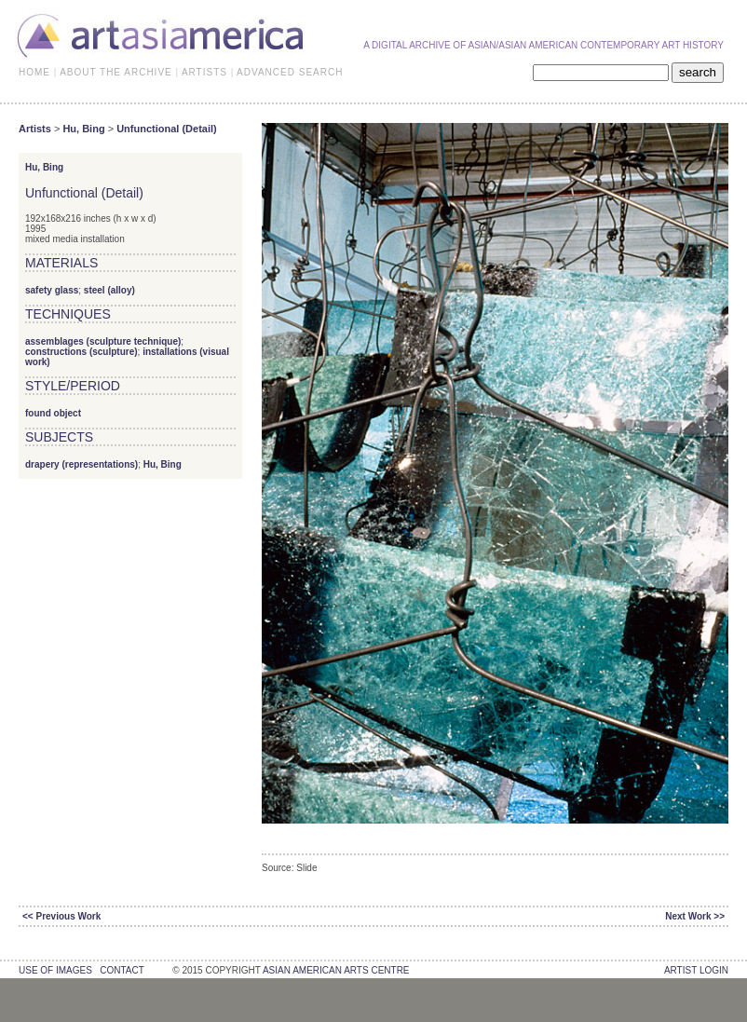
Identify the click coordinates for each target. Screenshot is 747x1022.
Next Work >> (695, 916)
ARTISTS (204, 72)
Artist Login (696, 970)
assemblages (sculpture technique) (103, 341)
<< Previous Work (61, 916)
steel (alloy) (109, 290)
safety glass (51, 290)
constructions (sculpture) (81, 352)
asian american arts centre (336, 970)
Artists (35, 128)
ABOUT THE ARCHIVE (116, 72)
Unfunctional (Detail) (166, 128)
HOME (34, 72)
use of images (55, 970)
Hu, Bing (83, 128)
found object (53, 413)
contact (121, 970)
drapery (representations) (81, 464)
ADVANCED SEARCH (290, 72)
